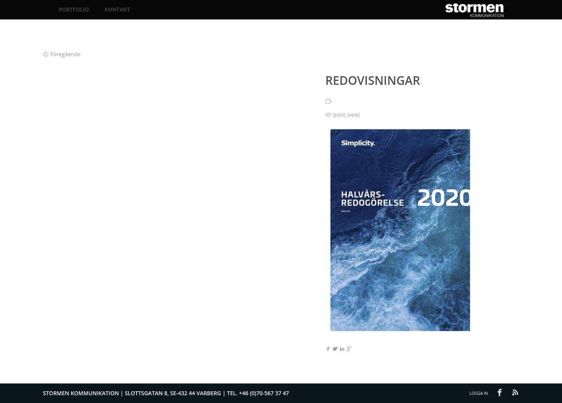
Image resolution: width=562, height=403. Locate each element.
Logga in (479, 393)
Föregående (62, 54)
